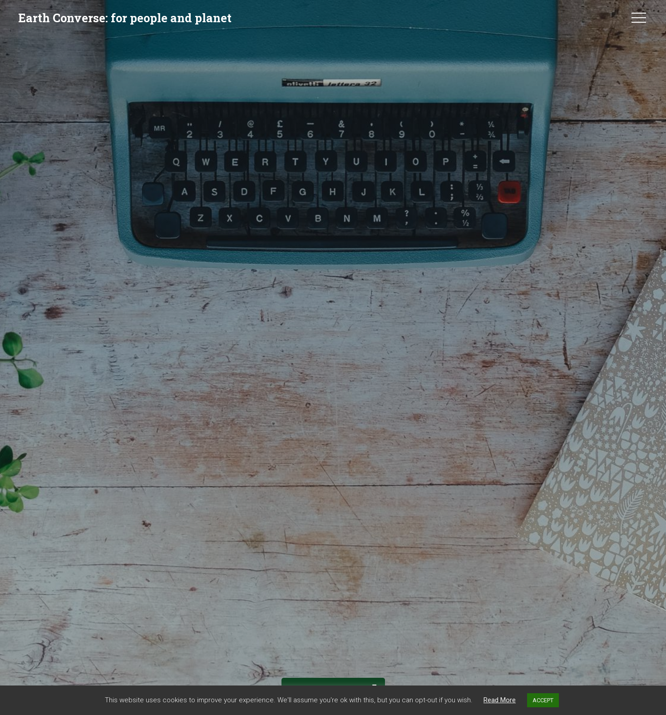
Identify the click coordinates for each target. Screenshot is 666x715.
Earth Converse (125, 17)
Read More (499, 700)
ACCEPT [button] (543, 700)
